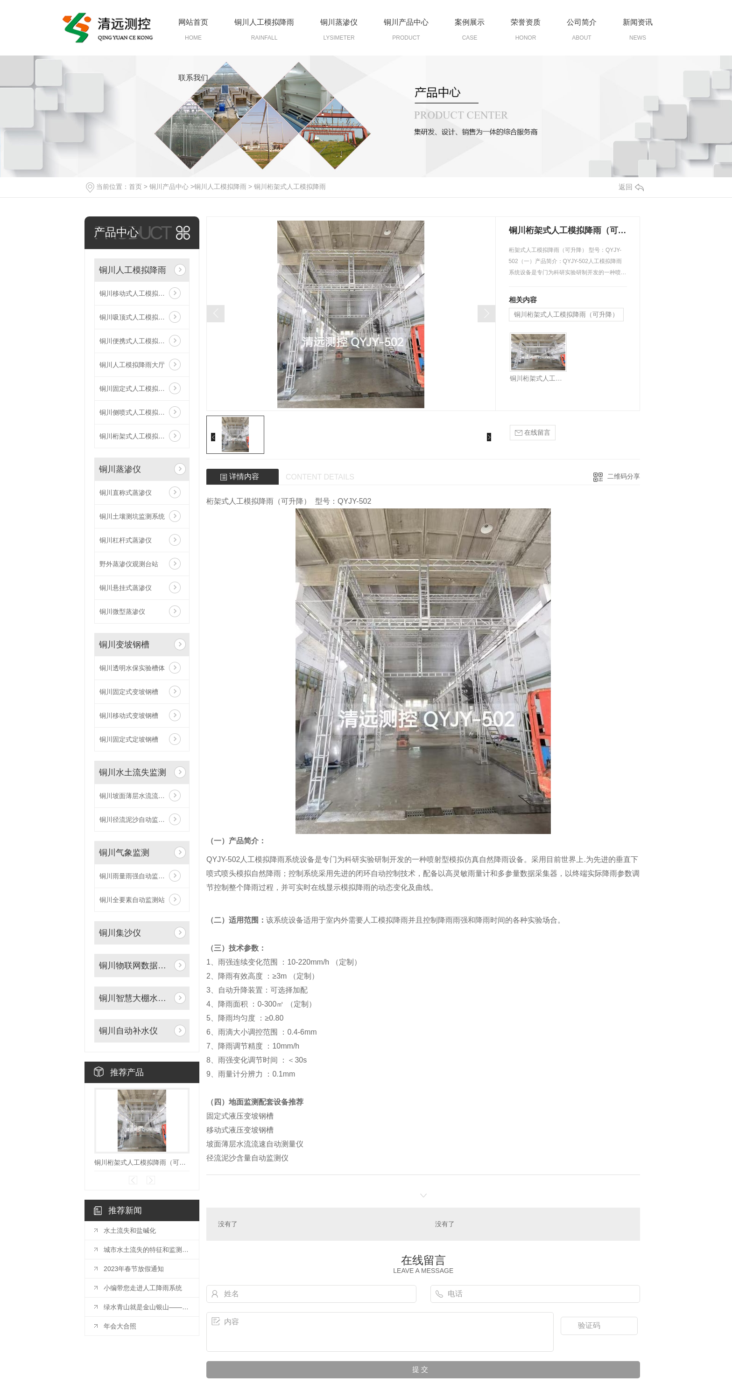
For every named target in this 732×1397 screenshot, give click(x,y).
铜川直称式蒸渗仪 (125, 492)
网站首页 (193, 22)
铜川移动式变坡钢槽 (128, 715)
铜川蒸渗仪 (339, 22)
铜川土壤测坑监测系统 (132, 516)
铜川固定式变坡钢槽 (128, 691)
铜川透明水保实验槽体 (132, 668)
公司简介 (582, 22)
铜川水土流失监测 (132, 772)
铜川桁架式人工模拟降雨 (290, 186)
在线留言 (532, 433)
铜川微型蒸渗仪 (122, 611)
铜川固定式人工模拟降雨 (135, 388)
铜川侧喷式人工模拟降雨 (135, 412)
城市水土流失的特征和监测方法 (147, 1249)
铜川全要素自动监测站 (132, 900)
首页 (135, 186)
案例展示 (470, 22)
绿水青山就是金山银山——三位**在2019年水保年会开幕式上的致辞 (147, 1307)
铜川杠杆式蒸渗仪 (125, 540)
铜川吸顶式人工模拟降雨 (135, 317)
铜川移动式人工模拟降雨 (135, 293)
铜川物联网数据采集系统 (134, 965)
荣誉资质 (526, 22)
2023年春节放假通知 (134, 1268)
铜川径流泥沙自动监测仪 (135, 819)
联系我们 (193, 78)
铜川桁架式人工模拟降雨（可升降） (142, 1162)
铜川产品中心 (406, 22)
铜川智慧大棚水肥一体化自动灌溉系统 (134, 998)
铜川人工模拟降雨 (264, 22)
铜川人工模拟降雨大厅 (132, 364)
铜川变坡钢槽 (124, 644)
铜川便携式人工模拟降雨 (135, 341)
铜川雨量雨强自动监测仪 (135, 876)
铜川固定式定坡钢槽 (128, 739)
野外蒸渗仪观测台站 (128, 564)
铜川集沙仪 (120, 933)
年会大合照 (120, 1326)
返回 (631, 187)
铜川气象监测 (124, 852)
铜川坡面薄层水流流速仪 (135, 795)
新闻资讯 (638, 22)
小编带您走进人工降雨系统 (143, 1288)
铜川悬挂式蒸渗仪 (125, 587)
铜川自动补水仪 (128, 1031)
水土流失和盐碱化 (130, 1230)
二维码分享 (623, 476)
